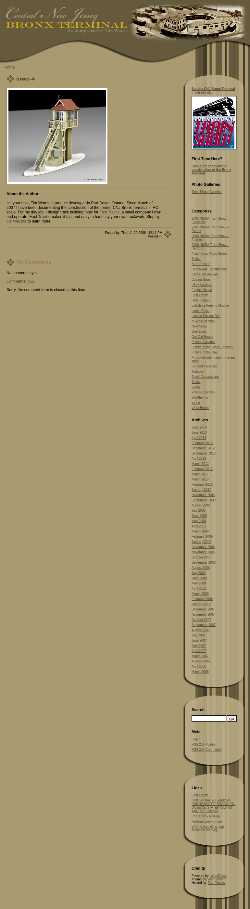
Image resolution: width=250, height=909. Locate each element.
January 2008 (201, 604)
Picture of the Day (204, 352)
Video (196, 387)
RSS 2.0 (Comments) (207, 749)
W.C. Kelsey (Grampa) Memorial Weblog (208, 828)
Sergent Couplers (204, 366)
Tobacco (198, 371)
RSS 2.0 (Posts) (203, 744)
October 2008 (201, 557)
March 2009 (200, 531)
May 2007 (199, 645)
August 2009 (201, 505)
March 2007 (200, 656)
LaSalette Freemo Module (210, 305)
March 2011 (200, 474)
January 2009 (201, 542)
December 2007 (203, 609)
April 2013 (199, 438)
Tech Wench (217, 879)
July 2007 (199, 635)
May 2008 (199, 583)
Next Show (199, 326)
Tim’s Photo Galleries (207, 192)
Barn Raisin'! (201, 264)
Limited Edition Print (206, 316)
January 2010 (201, 490)
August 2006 (201, 661)
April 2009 (199, 526)
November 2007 (203, 614)
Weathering (200, 397)
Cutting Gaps (201, 279)
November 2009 (203, 495)
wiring (196, 402)
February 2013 (202, 443)
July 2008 (199, 573)
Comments (20, 281)
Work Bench (200, 408)
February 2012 (202, 469)
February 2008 (202, 599)
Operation (199, 331)
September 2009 (204, 500)
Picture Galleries (203, 342)
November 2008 (203, 552)
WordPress (218, 875)
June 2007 (199, 640)
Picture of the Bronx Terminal (212, 347)
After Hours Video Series (209, 253)
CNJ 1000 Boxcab (205, 274)
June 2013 (199, 432)
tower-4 (25, 79)
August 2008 (201, 568)
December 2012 (203, 448)
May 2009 (199, 521)
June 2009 (199, 516)
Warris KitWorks (203, 392)
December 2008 (203, 547)
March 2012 (200, 464)
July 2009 (199, 510)
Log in (196, 739)
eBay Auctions (202, 285)
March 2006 (200, 671)
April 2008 (199, 588)
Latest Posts (200, 311)
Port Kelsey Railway (206, 816)
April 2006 (199, 666)
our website (16, 221)
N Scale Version (203, 321)
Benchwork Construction (209, 269)
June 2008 (199, 578)
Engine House (202, 290)
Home (9, 67)
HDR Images (201, 300)
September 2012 (204, 453)
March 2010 (200, 479)
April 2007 (199, 651)
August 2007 (201, 630)
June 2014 (199, 427)
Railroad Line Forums (207, 821)
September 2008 (204, 562)
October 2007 (201, 619)
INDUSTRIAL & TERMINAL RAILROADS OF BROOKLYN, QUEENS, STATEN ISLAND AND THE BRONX (213, 806)
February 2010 (202, 484)
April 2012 (199, 458)
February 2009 (202, 536)
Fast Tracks (109, 212)
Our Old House (202, 337)
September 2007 (204, 625)
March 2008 (200, 593)
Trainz (196, 382)
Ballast (196, 259)
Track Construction (205, 376)
